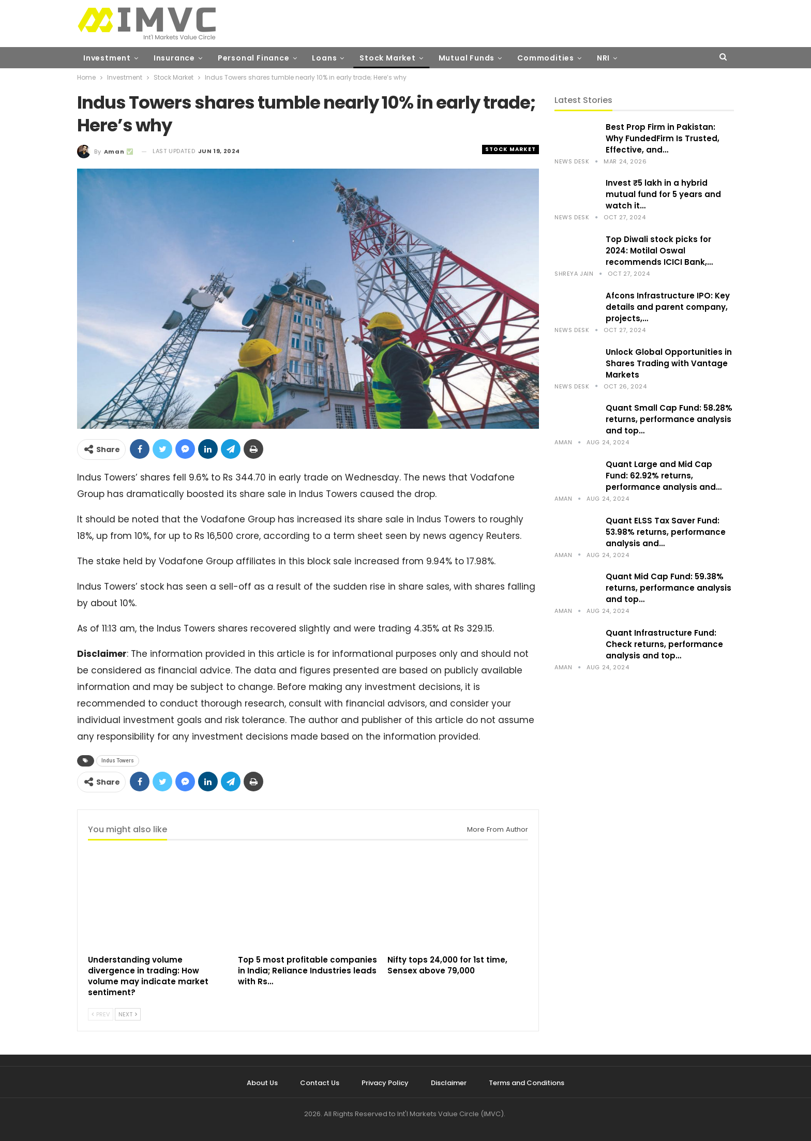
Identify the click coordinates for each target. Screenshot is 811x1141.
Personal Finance (254, 58)
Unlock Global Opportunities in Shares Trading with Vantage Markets (669, 363)
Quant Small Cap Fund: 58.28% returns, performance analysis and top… (669, 419)
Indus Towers (117, 760)
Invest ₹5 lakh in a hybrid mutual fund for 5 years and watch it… (663, 194)
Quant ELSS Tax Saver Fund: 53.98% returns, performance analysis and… (666, 532)
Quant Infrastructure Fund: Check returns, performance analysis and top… (664, 644)
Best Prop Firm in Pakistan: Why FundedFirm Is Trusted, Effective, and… (662, 138)
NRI (603, 58)
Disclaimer (449, 1083)
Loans (324, 58)
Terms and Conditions (526, 1083)
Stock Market (387, 58)
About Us (262, 1083)
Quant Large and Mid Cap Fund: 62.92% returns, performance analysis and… (664, 475)
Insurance (174, 58)
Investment (107, 58)
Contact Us (319, 1083)
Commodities (545, 58)
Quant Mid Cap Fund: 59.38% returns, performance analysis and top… (668, 588)
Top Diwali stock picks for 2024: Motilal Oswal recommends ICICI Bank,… (659, 250)
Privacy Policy (385, 1083)
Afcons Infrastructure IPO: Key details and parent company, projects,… (668, 307)
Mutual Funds (467, 58)
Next (127, 1014)
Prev (101, 1014)
